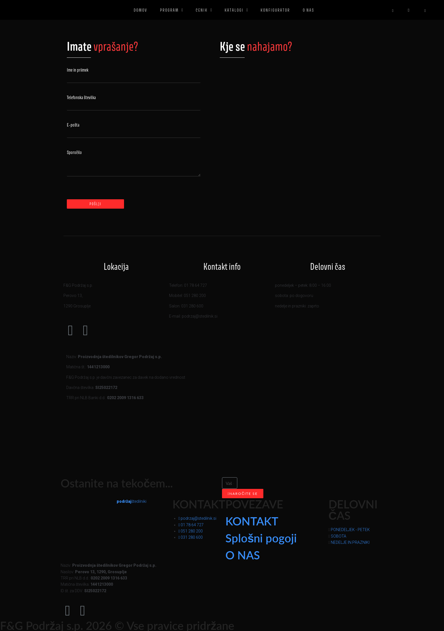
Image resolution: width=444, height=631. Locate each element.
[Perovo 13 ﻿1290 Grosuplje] (297, 122)
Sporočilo (74, 152)
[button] (355, 530)
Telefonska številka (81, 97)
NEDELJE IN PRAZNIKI (350, 542)
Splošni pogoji (261, 538)
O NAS (242, 555)
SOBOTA (338, 536)
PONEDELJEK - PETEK (350, 529)
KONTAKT (251, 521)
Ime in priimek (77, 70)
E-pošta (73, 125)
